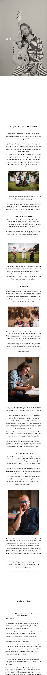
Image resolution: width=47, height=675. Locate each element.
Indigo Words (33, 570)
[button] (6, 37)
